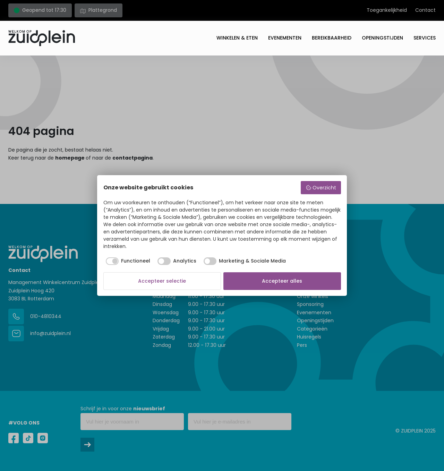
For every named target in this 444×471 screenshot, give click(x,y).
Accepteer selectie (162, 280)
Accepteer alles (282, 280)
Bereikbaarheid (331, 37)
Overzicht (321, 187)
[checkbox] (127, 261)
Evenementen (284, 37)
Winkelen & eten (237, 37)
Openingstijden (382, 37)
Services (424, 37)
